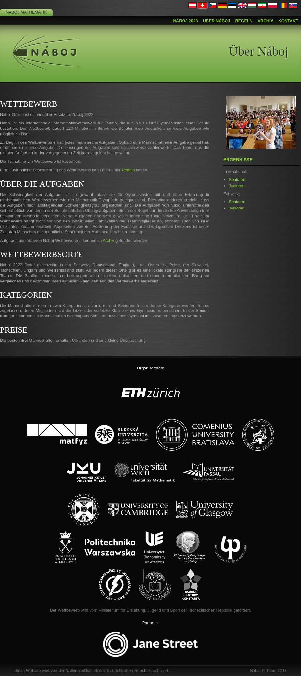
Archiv (265, 20)
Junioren (237, 185)
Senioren (237, 179)
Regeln (243, 20)
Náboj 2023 (185, 20)
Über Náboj (216, 20)
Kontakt (288, 20)
